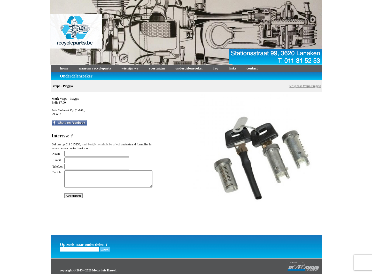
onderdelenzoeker (189, 68)
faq (215, 68)
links (232, 68)
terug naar (305, 86)
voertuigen (157, 68)
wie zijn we (129, 68)
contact (252, 68)
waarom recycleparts (95, 68)
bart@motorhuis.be (100, 144)
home (64, 68)
